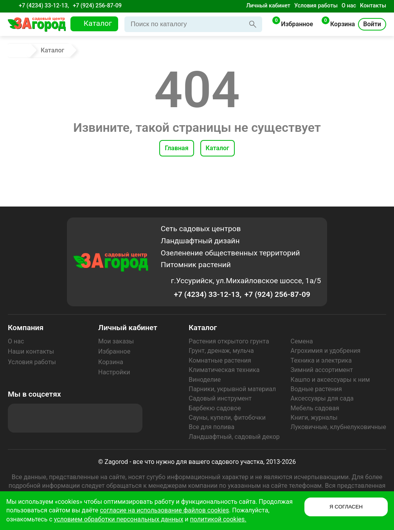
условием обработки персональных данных (119, 519)
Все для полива (211, 427)
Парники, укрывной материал (232, 389)
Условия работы (316, 5)
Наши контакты (31, 351)
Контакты (373, 5)
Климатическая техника (224, 370)
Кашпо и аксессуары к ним (330, 379)
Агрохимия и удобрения (326, 350)
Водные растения (316, 389)
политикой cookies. (218, 519)
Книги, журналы (314, 417)
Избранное (114, 351)
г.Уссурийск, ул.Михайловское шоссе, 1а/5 (246, 280)
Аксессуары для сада (322, 398)
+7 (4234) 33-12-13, (44, 5)
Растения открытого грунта (229, 341)
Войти (372, 24)
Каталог (217, 148)
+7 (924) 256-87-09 (97, 5)
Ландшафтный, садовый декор (234, 436)
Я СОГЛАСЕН (346, 507)
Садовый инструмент (220, 398)
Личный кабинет (268, 5)
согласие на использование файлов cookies (164, 510)
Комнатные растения (220, 360)
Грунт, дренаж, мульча (221, 350)
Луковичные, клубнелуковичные (338, 427)
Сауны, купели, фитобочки (227, 417)
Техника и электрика (321, 360)
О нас (349, 5)
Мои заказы (116, 341)
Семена (302, 341)
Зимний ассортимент (322, 370)
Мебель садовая (315, 408)
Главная (176, 148)
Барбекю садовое (215, 408)
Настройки (114, 372)
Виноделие (205, 379)
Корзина (110, 362)
